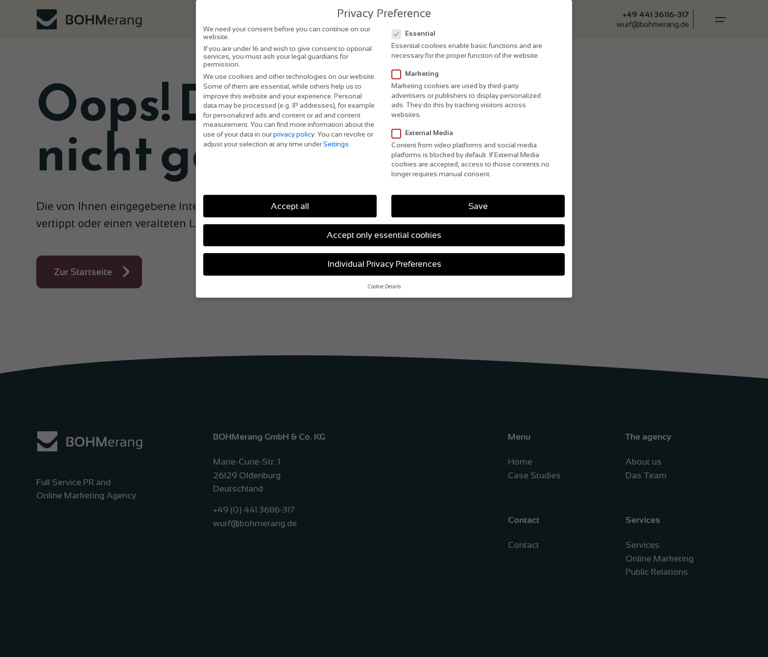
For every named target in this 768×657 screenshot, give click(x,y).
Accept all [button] (290, 204)
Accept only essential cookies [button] (384, 233)
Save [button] (478, 204)
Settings (336, 142)
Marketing (418, 72)
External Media (425, 131)
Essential (416, 32)
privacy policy (293, 132)
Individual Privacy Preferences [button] (384, 262)
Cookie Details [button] (384, 285)
